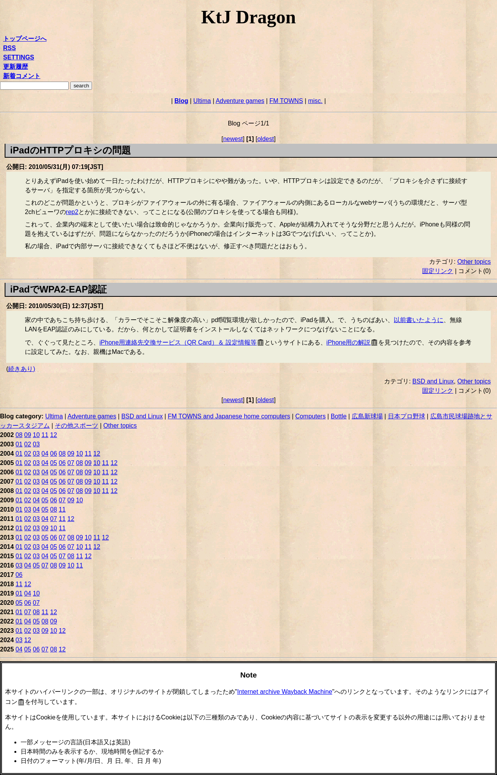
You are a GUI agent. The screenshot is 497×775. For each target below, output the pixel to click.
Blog (181, 101)
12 (53, 435)
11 (45, 435)
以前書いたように (418, 320)
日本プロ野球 (406, 416)
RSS (9, 48)
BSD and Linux (433, 381)
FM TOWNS (286, 101)
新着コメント (21, 76)
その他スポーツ (76, 425)
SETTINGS (18, 57)
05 (53, 463)
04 (45, 453)
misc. (315, 101)
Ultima (202, 101)
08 (19, 435)
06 (53, 453)
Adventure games (239, 101)
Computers (310, 416)
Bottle (339, 416)
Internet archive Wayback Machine (284, 691)
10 (36, 435)
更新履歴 (15, 66)
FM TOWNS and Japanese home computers (229, 416)
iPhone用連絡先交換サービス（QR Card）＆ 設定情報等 (178, 342)
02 (27, 444)
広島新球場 (367, 416)
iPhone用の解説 (349, 342)
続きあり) (21, 369)
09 (27, 435)
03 (36, 444)
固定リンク (437, 271)
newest (233, 139)
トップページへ (25, 38)
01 (19, 444)
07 (71, 463)
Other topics (474, 261)
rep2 (72, 212)
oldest (265, 139)
